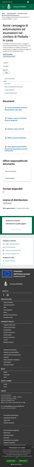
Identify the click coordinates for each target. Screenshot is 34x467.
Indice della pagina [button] (10, 78)
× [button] (32, 447)
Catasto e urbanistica (9, 337)
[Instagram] (7, 295)
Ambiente (6, 357)
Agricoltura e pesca (9, 364)
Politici (5, 312)
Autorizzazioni (7, 362)
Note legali (6, 437)
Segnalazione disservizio (10, 418)
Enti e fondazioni (8, 310)
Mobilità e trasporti (9, 342)
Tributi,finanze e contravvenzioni (12, 355)
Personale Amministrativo (10, 315)
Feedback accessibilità (9, 442)
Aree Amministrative (9, 305)
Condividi (6, 63)
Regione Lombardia (7, 2)
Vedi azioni (6, 66)
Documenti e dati (22, 13)
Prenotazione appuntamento (11, 415)
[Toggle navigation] (3, 7)
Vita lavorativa (7, 330)
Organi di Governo (8, 302)
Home (3, 13)
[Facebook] (3, 295)
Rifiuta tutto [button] (23, 460)
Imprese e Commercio (9, 332)
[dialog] (17, 456)
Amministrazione (11, 13)
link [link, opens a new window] (17, 457)
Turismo (6, 340)
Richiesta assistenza (9, 423)
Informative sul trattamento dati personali (15, 445)
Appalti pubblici (8, 335)
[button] (17, 464)
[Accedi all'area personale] (28, 2)
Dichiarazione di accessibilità (11, 440)
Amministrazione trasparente (11, 430)
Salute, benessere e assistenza (11, 359)
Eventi (5, 386)
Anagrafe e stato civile (9, 325)
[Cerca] (31, 7)
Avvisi (5, 377)
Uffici (5, 307)
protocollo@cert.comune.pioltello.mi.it (14, 406)
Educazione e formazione (10, 350)
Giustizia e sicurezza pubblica (11, 352)
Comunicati (6, 375)
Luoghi (5, 384)
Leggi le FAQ (7, 420)
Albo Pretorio (7, 433)
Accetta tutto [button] (11, 461)
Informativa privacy (9, 435)
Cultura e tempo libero (9, 327)
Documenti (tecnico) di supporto (10, 15)
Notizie (5, 372)
